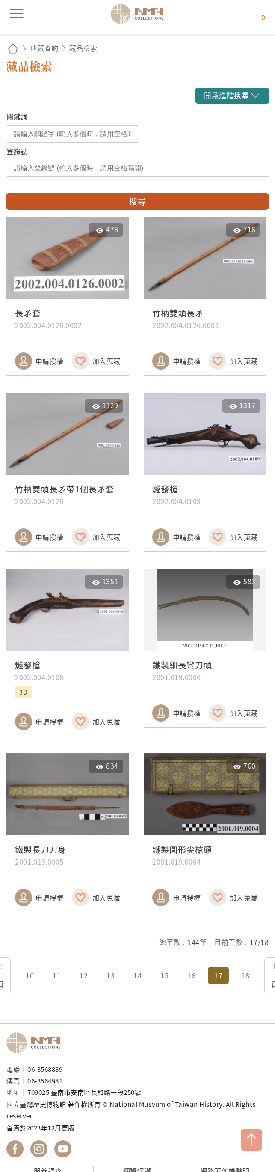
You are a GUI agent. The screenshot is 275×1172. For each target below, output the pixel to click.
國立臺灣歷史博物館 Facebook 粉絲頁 (15, 1148)
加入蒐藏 (106, 361)
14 (137, 975)
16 (191, 975)
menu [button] (16, 13)
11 (57, 975)
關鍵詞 (17, 116)
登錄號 (17, 151)
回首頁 (12, 48)
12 (84, 975)
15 (164, 975)
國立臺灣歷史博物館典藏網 (140, 13)
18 (245, 975)
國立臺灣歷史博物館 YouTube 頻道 (62, 1148)
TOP (251, 1140)
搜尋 (137, 201)
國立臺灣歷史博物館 (36, 1042)
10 (30, 975)
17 (218, 975)
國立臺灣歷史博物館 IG (38, 1148)
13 (110, 975)
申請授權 (49, 361)
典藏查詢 (44, 48)
